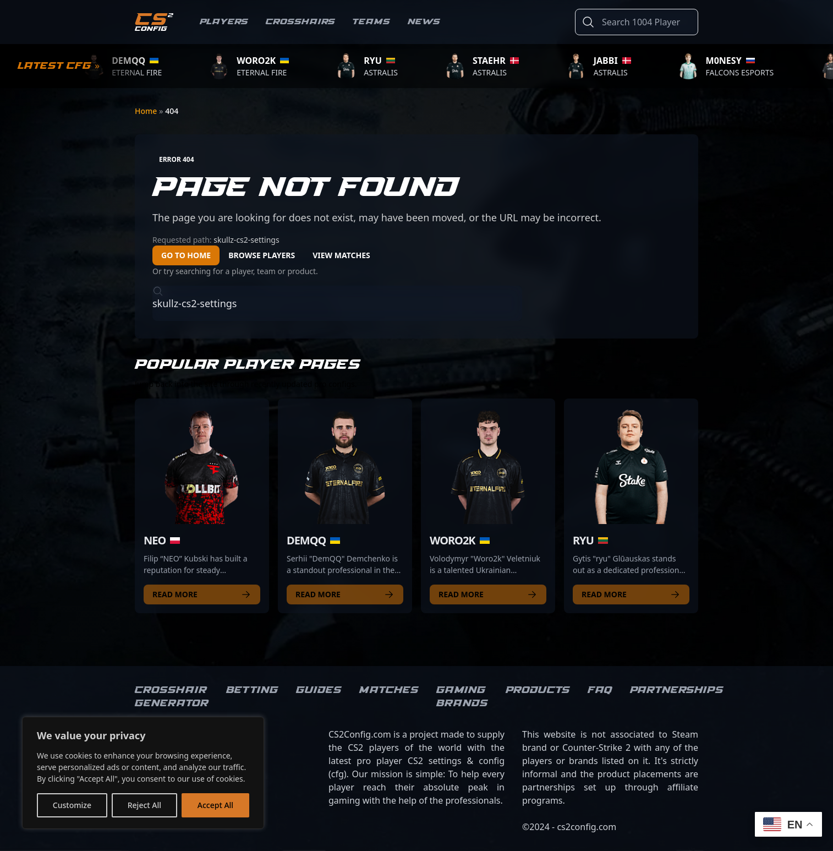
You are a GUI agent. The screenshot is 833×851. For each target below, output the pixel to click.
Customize (72, 805)
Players (224, 22)
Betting (252, 690)
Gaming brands (462, 697)
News (424, 22)
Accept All (215, 805)
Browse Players (261, 255)
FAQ (600, 690)
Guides (319, 690)
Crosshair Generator (172, 697)
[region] (143, 773)
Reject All (144, 805)
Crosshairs (300, 22)
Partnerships (677, 690)
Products (538, 690)
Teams (371, 22)
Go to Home (186, 255)
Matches (389, 690)
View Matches (341, 255)
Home (147, 111)
